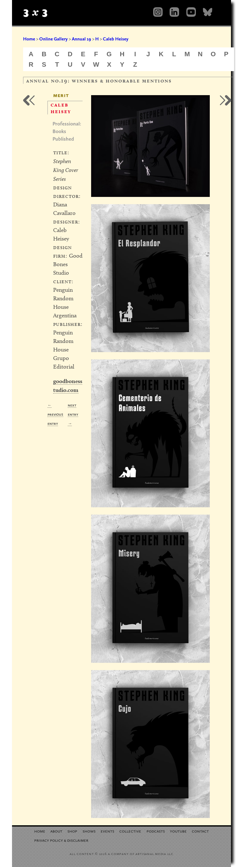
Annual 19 (81, 39)
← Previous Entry (55, 414)
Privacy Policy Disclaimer (61, 840)
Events (107, 830)
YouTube (178, 830)
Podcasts (155, 830)
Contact (200, 830)
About (56, 830)
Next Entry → (73, 414)
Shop (72, 830)
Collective (130, 830)
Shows (89, 830)
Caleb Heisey (115, 39)
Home (29, 39)
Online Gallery (53, 39)
